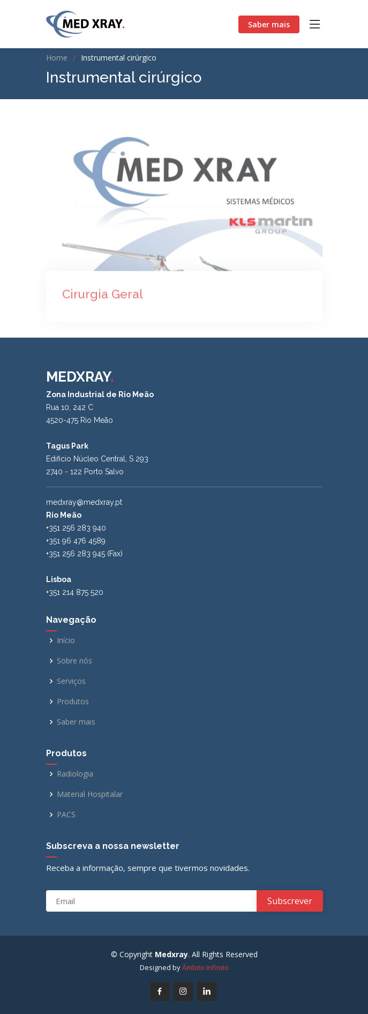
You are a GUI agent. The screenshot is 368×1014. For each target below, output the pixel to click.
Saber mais (269, 24)
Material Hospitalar (90, 794)
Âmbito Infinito (205, 967)
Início (66, 640)
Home (56, 58)
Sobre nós (74, 661)
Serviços (71, 681)
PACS (66, 814)
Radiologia (75, 774)
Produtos (73, 701)
